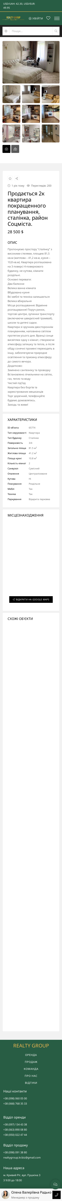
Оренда (31, 1055)
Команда (31, 1069)
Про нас (31, 1076)
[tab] (6, 149)
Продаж (31, 1062)
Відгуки (31, 1083)
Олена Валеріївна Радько (31, 1192)
